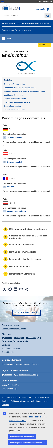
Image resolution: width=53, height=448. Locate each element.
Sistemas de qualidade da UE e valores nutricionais (25, 91)
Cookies (5, 401)
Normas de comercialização (15, 99)
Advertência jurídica (39, 401)
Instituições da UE (9, 385)
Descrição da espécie (12, 106)
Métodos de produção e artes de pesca (20, 88)
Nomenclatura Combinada (14, 110)
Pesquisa (48, 15)
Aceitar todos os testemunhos (22, 437)
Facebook (7, 375)
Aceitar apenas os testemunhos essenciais (27, 443)
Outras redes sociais (27, 375)
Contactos (6, 345)
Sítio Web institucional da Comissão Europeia (20, 364)
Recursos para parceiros (39, 397)
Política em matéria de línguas (14, 397)
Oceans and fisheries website (14, 329)
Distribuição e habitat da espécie (17, 102)
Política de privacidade (11, 349)
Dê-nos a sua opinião (26, 313)
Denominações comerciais (30, 23)
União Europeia (8, 389)
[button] (4, 289)
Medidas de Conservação (14, 95)
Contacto (5, 405)
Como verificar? (45, 2)
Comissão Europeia (8, 23)
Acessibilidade (8, 352)
